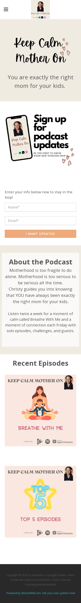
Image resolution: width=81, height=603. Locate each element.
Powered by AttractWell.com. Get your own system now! (40, 593)
